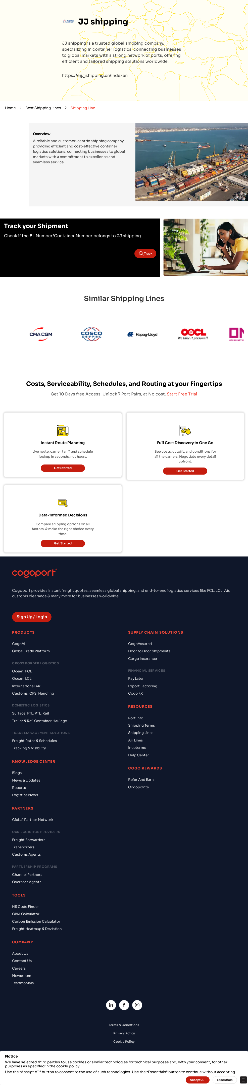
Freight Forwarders (28, 840)
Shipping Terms (141, 725)
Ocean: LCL (21, 678)
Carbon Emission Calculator (36, 921)
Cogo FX (135, 693)
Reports (19, 788)
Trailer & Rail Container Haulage (39, 721)
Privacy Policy (124, 1033)
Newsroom (21, 976)
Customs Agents (26, 854)
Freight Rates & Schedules (34, 741)
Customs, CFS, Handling (33, 693)
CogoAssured (140, 644)
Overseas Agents (26, 882)
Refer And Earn (141, 780)
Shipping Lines (140, 733)
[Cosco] (97, 335)
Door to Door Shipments (149, 651)
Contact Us (22, 961)
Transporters (23, 847)
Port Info (135, 718)
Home (10, 108)
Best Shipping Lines (43, 108)
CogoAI (18, 644)
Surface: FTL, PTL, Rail (30, 713)
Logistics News (25, 795)
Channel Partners (27, 875)
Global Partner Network (32, 820)
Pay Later (136, 678)
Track (145, 253)
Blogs (17, 773)
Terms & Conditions (124, 1025)
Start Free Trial (182, 394)
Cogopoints (138, 787)
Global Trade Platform (31, 651)
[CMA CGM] (46, 335)
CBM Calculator (25, 914)
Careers (19, 968)
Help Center (138, 755)
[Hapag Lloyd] (148, 335)
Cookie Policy (124, 1041)
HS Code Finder (25, 907)
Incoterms (137, 748)
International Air (26, 686)
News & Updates (26, 780)
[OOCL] (198, 335)
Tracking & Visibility (29, 748)
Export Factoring (142, 686)
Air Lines (135, 740)
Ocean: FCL (22, 671)
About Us (20, 953)
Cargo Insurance (142, 659)
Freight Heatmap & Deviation (37, 929)
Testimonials (23, 983)
